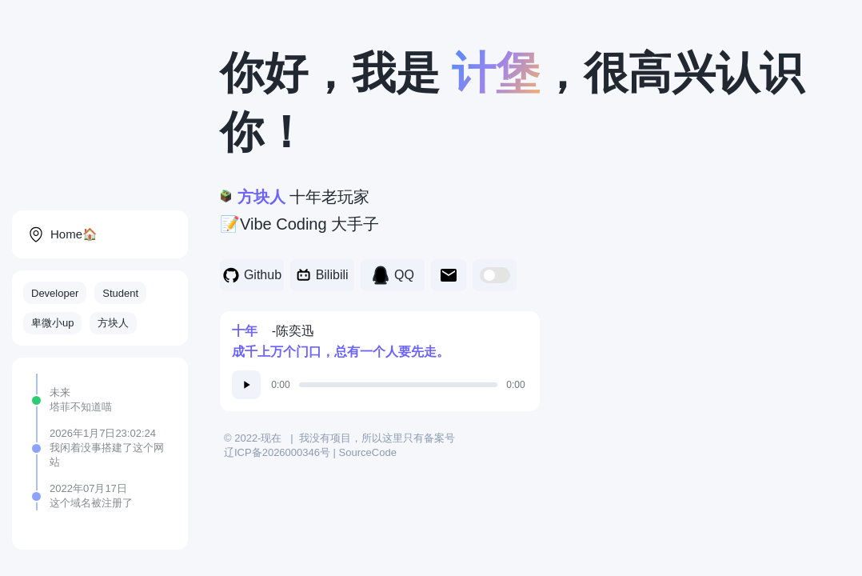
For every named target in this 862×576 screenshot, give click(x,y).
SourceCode (368, 452)
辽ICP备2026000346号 (277, 452)
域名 (80, 503)
